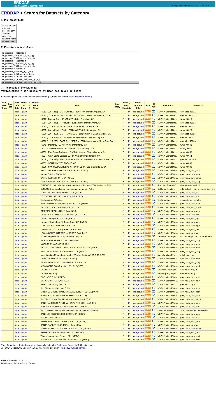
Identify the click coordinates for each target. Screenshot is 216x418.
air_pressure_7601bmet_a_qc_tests (70, 66)
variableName (8, 41)
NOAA (190, 6)
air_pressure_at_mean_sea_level (70, 76)
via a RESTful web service (73, 348)
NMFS (197, 6)
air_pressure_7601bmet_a (70, 61)
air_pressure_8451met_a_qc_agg (70, 71)
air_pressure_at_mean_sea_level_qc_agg (70, 79)
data (17, 112)
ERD (210, 6)
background (138, 112)
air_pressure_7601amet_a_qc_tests (70, 58)
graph (24, 112)
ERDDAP (10, 13)
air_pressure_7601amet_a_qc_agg (70, 55)
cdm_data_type (8, 25)
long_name (8, 36)
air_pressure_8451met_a (70, 69)
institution (8, 28)
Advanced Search (81, 97)
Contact (32, 363)
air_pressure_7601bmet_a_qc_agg (70, 63)
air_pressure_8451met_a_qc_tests (70, 74)
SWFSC (204, 6)
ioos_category (8, 31)
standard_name (8, 39)
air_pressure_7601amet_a (70, 53)
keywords (8, 33)
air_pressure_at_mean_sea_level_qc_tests (70, 82)
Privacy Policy (20, 363)
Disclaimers (6, 363)
